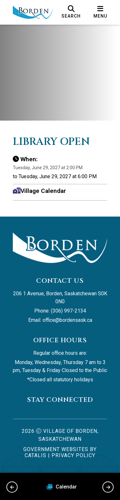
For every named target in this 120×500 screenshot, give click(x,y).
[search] (71, 12)
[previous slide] (12, 487)
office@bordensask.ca (67, 320)
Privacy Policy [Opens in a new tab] (73, 455)
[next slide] (108, 487)
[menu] (100, 12)
